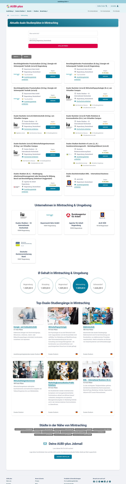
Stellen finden (63, 46)
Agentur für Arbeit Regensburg (76, 224)
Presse (37, 481)
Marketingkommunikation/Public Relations (61, 384)
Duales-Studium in (23, 429)
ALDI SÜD (102, 223)
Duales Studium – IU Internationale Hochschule (24, 225)
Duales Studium (15, 15)
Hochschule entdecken (84, 101)
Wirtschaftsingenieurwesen (24, 381)
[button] (10, 11)
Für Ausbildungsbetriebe (71, 481)
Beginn (26, 56)
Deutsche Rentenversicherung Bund (23, 254)
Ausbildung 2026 (63, 1)
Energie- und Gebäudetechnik (25, 327)
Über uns (8, 481)
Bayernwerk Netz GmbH (50, 223)
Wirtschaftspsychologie (57, 327)
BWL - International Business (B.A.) (97, 380)
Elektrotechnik (88, 327)
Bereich (16, 56)
